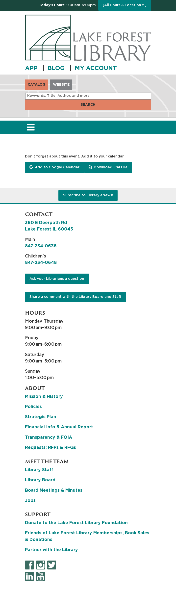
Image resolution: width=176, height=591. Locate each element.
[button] (67, 5)
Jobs (30, 500)
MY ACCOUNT (96, 68)
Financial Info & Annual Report (59, 427)
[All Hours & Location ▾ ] (125, 5)
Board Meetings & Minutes (53, 490)
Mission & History (44, 396)
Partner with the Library (51, 550)
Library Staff (39, 470)
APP (32, 68)
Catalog (36, 84)
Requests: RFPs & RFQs (50, 447)
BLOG (57, 68)
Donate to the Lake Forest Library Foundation (76, 523)
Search (88, 104)
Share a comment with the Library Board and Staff (75, 297)
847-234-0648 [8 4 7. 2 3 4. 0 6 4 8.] (41, 262)
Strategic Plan (40, 417)
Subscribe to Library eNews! (88, 195)
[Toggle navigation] (31, 127)
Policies (33, 407)
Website (61, 84)
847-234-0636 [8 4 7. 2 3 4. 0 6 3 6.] (41, 246)
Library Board (40, 480)
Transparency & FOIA (48, 437)
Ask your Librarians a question (56, 279)
